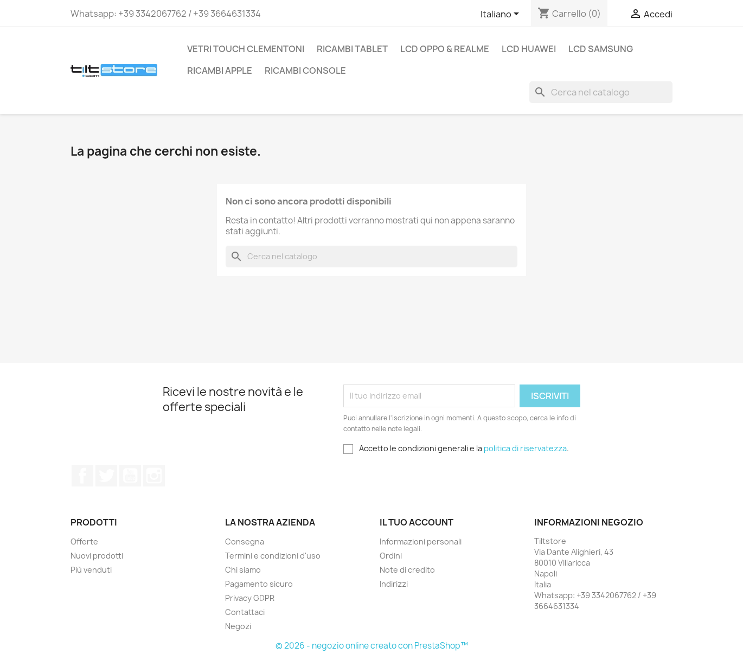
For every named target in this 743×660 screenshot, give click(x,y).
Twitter (106, 475)
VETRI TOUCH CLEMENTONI (245, 49)
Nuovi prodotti (97, 555)
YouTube (130, 475)
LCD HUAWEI (529, 49)
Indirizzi (394, 584)
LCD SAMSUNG (600, 49)
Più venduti (91, 570)
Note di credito (407, 570)
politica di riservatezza (525, 448)
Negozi (238, 626)
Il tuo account (416, 522)
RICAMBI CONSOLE (305, 70)
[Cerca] (600, 92)
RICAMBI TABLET (352, 49)
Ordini (391, 555)
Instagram (154, 475)
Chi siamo (243, 570)
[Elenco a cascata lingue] (502, 14)
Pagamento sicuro (259, 584)
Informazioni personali (421, 541)
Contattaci (245, 612)
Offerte (84, 541)
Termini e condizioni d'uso (273, 555)
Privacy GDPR (249, 598)
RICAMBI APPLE (219, 70)
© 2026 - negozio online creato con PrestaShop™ (372, 645)
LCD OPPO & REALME (444, 49)
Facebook (82, 475)
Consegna (244, 541)
